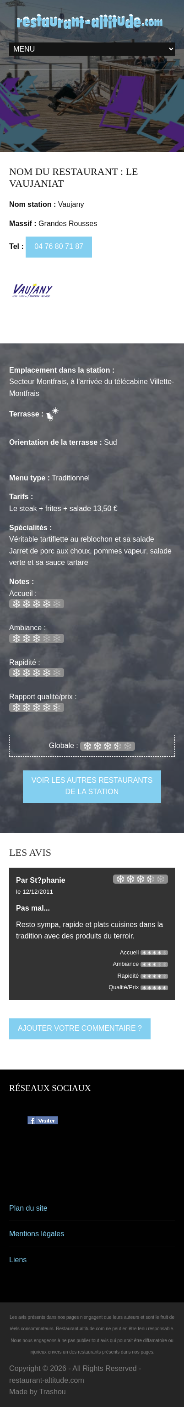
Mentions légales (36, 1234)
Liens (18, 1260)
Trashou (52, 1392)
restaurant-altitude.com (46, 1380)
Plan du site (28, 1208)
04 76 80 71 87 (58, 246)
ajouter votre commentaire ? (80, 1028)
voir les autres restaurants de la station (92, 786)
